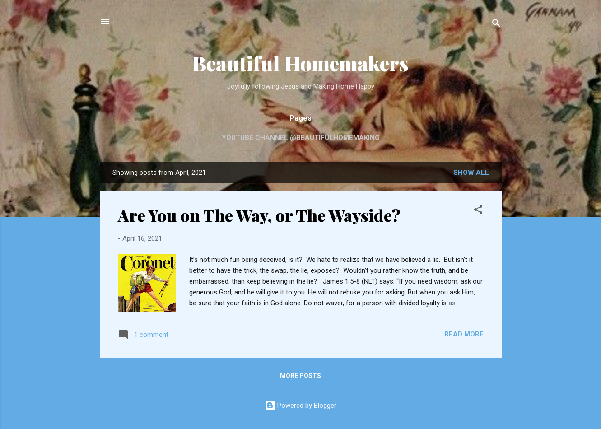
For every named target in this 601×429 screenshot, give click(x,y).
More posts (300, 375)
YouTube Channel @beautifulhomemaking (301, 138)
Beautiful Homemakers (300, 63)
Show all (471, 172)
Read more (464, 334)
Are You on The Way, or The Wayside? (259, 215)
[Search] (496, 24)
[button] (478, 211)
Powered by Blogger (300, 405)
